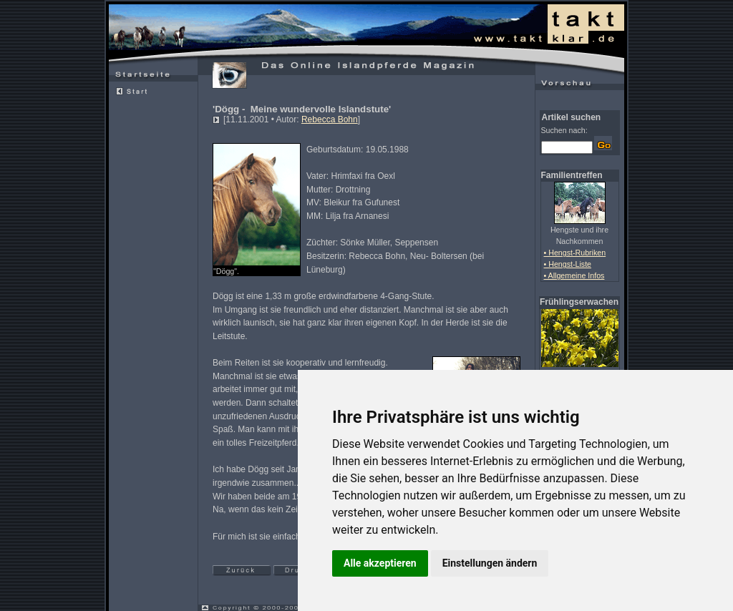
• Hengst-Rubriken (575, 252)
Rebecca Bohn (329, 119)
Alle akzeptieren (380, 563)
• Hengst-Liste (568, 264)
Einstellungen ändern (490, 563)
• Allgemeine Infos (574, 275)
